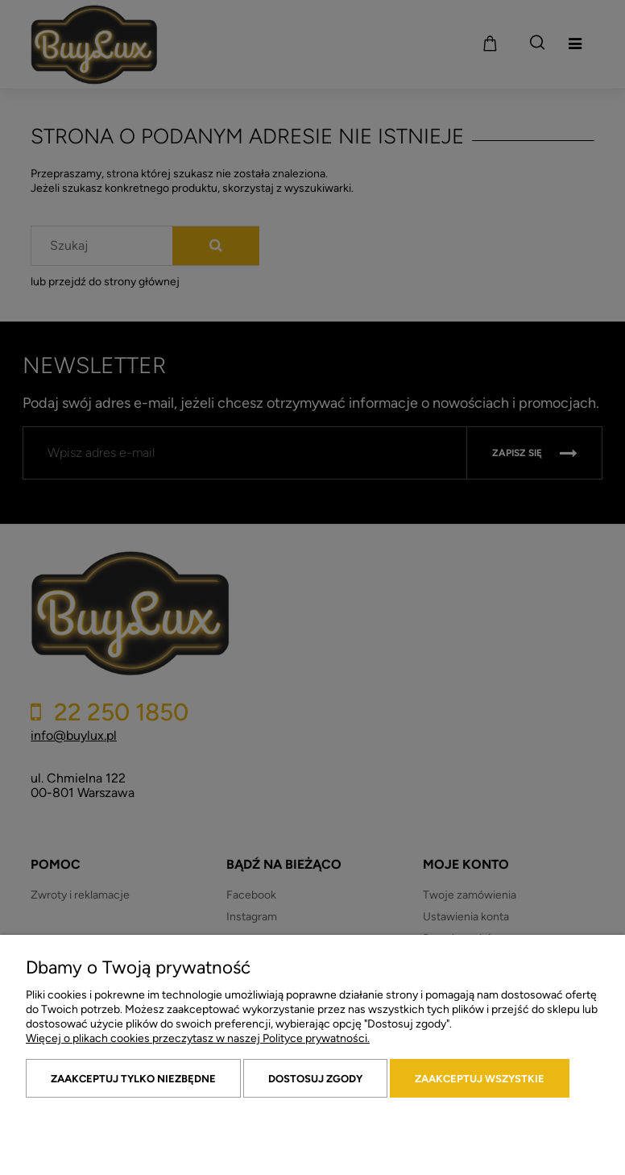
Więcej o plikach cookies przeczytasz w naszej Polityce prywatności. (198, 1038)
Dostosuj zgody (315, 1079)
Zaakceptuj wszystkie (479, 1079)
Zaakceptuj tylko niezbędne (133, 1079)
